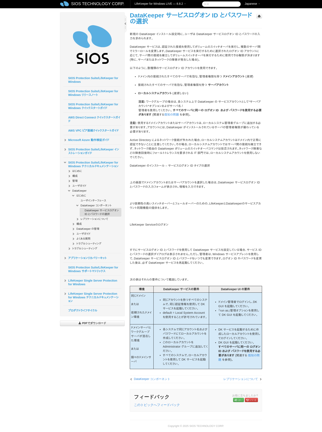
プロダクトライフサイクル (82, 310)
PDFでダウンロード (92, 323)
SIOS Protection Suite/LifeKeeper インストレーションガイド (91, 151)
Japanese (252, 3)
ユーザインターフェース (93, 200)
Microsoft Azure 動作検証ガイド (86, 140)
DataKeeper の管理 (85, 228)
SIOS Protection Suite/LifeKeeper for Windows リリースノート (93, 93)
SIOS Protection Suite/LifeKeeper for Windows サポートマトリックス (93, 269)
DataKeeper (76, 190)
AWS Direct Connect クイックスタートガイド (94, 119)
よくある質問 (80, 238)
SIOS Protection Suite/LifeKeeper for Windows (93, 79)
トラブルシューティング (86, 243)
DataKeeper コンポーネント (94, 205)
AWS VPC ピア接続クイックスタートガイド (93, 130)
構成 (72, 176)
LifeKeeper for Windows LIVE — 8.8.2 (160, 3)
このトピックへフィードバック (157, 405)
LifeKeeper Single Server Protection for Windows (90, 282)
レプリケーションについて (92, 219)
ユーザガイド (76, 185)
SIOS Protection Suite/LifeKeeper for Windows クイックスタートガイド (93, 106)
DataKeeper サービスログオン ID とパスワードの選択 (102, 212)
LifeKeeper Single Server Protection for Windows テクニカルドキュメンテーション (91, 297)
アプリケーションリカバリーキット (85, 258)
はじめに (74, 171)
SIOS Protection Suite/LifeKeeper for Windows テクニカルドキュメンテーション (90, 164)
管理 (72, 180)
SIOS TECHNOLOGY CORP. (97, 3)
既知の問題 (171, 114)
